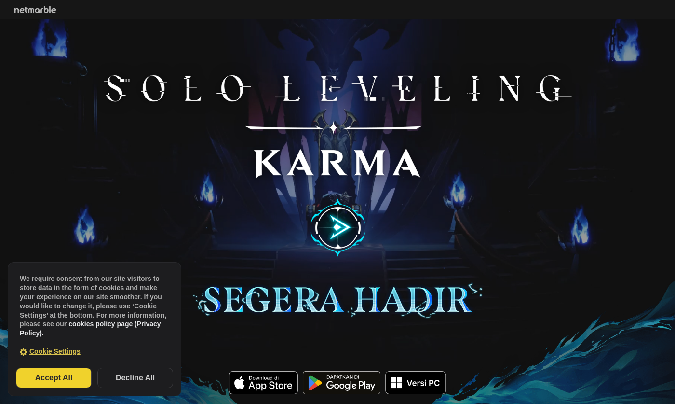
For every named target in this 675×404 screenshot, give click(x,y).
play (338, 228)
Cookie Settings (55, 351)
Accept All (54, 378)
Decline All (135, 378)
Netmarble (35, 9)
